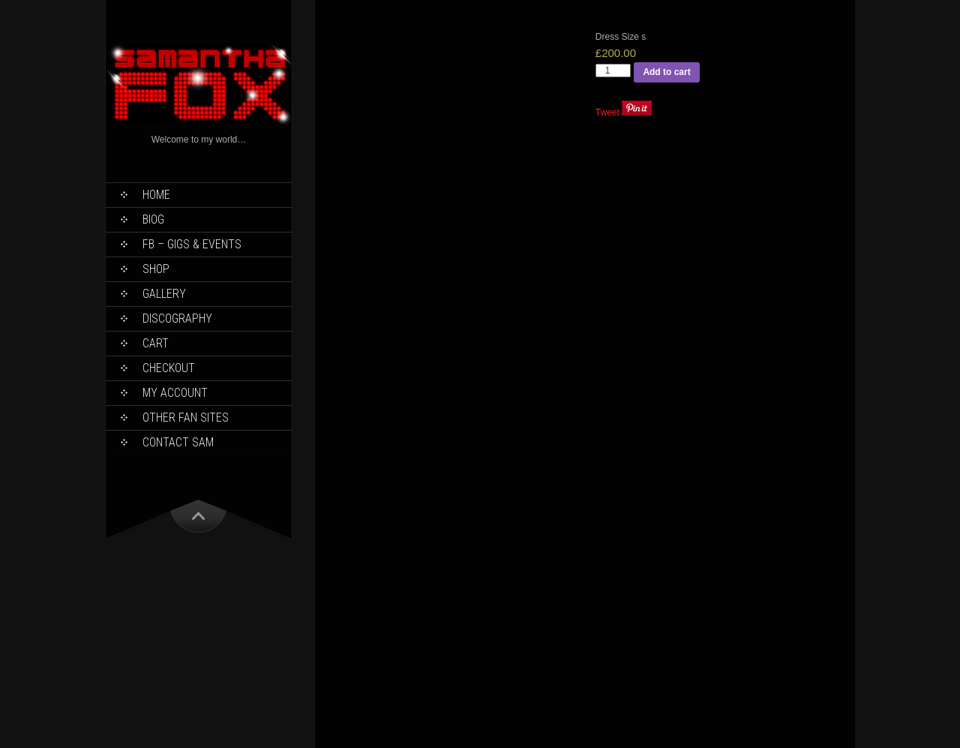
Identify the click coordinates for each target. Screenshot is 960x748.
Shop (156, 269)
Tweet (608, 112)
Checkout (168, 368)
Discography (177, 318)
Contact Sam (178, 442)
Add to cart (666, 72)
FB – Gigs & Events (192, 244)
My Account (175, 393)
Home (156, 195)
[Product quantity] (614, 70)
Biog (153, 219)
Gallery (164, 294)
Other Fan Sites (185, 417)
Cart (155, 343)
